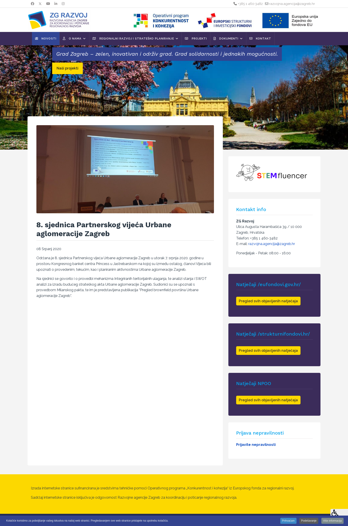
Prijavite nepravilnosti (256, 445)
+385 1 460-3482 (250, 4)
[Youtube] (48, 4)
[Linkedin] (55, 4)
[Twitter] (40, 4)
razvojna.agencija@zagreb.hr (292, 4)
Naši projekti (67, 68)
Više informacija (332, 520)
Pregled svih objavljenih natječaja (268, 301)
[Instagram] (63, 4)
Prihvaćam (288, 520)
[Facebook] (32, 4)
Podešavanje (308, 520)
